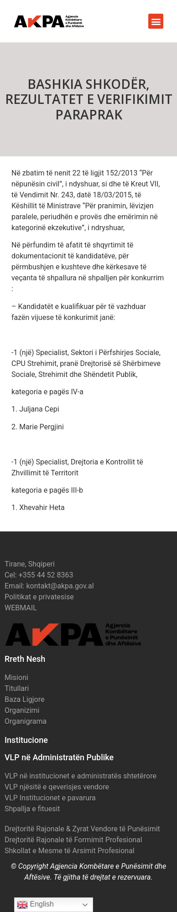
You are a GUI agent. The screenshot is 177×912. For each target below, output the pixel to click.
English (35, 904)
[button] (155, 21)
